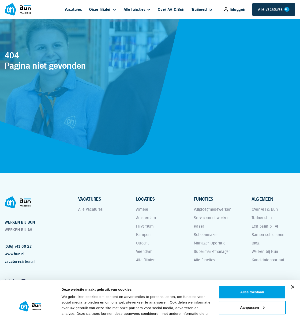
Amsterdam (146, 217)
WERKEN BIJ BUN (20, 222)
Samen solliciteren (268, 234)
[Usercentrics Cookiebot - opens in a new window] (30, 305)
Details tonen (72, 306)
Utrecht (142, 243)
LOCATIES (145, 199)
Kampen (143, 234)
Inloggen (234, 9)
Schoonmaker (206, 234)
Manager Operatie (209, 243)
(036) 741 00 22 (18, 246)
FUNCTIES (203, 199)
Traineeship (201, 9)
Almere (142, 209)
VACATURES (89, 199)
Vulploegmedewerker (212, 209)
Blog (255, 243)
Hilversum (145, 226)
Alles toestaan (252, 260)
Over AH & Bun (171, 9)
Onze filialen (100, 9)
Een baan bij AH (266, 226)
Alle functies (135, 9)
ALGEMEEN (263, 199)
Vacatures (73, 9)
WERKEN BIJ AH (18, 230)
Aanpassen (252, 275)
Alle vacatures (273, 9)
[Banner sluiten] (292, 255)
